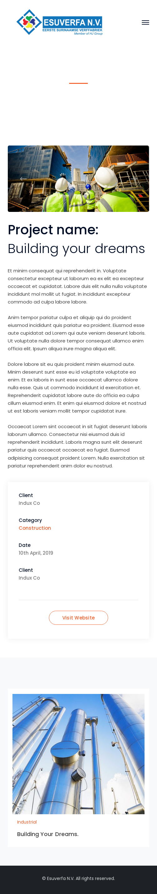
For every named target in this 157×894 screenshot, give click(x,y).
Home (40, 101)
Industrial (66, 101)
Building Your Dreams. (47, 834)
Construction (35, 528)
